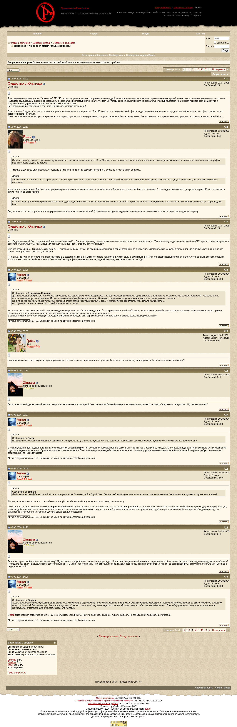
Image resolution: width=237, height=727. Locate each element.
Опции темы (219, 74)
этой (12, 615)
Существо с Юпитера (25, 83)
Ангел (21, 274)
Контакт (200, 33)
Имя (208, 38)
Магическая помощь (183, 7)
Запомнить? (221, 42)
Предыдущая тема (108, 636)
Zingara (29, 382)
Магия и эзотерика (20, 43)
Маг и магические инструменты (103, 703)
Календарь (102, 55)
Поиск (151, 55)
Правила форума (17, 672)
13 (202, 69)
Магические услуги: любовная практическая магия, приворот (104, 700)
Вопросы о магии (41, 43)
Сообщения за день (137, 55)
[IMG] (10, 665)
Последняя (218, 69)
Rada (27, 137)
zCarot (148, 709)
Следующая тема (129, 636)
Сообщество (117, 55)
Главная (37, 33)
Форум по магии (163, 7)
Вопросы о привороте (64, 43)
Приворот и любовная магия (75, 8)
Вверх (227, 687)
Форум (94, 33)
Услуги (145, 33)
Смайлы (12, 662)
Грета (30, 341)
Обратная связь (204, 687)
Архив (218, 687)
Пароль (210, 46)
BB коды (12, 659)
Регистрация (89, 55)
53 (206, 69)
